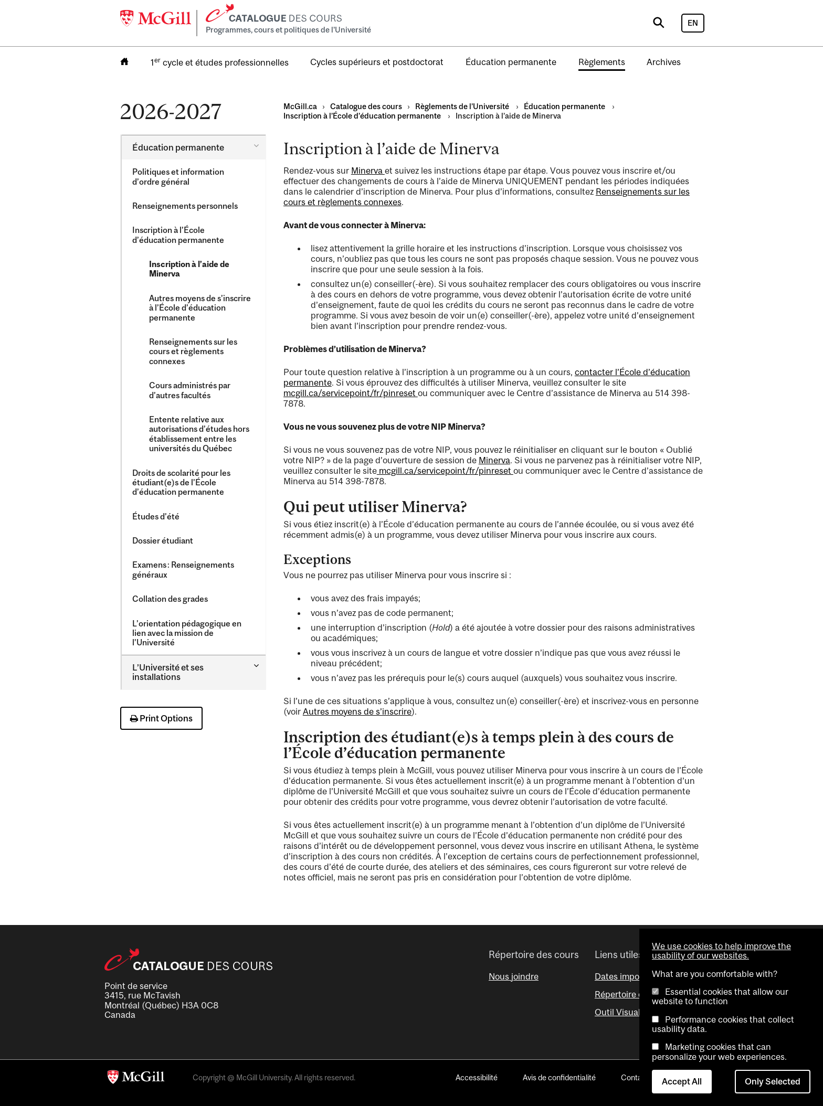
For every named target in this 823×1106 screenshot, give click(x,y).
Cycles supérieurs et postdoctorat (377, 62)
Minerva (368, 170)
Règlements (601, 62)
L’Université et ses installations (168, 672)
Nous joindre (514, 976)
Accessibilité (477, 1077)
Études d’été (156, 516)
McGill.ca (300, 106)
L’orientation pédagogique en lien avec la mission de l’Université (186, 633)
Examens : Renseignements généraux (183, 569)
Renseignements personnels (185, 205)
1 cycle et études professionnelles (220, 62)
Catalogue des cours (366, 106)
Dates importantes (631, 976)
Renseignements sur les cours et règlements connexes (193, 351)
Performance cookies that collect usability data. (723, 1024)
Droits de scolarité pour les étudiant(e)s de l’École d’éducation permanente (181, 482)
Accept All (682, 1081)
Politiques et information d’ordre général (178, 176)
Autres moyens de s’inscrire (357, 711)
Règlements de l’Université (463, 106)
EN (693, 22)
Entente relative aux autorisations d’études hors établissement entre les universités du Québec (199, 433)
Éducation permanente (511, 62)
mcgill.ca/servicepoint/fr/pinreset (350, 393)
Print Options (161, 718)
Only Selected (772, 1081)
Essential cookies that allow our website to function (720, 996)
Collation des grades (170, 598)
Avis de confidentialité (559, 1077)
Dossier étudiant (163, 540)
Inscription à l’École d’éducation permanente (179, 234)
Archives (664, 62)
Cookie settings (149, 1092)
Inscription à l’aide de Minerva (189, 268)
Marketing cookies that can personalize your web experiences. (719, 1051)
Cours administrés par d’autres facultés (189, 389)
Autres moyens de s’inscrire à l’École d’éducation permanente (200, 307)
